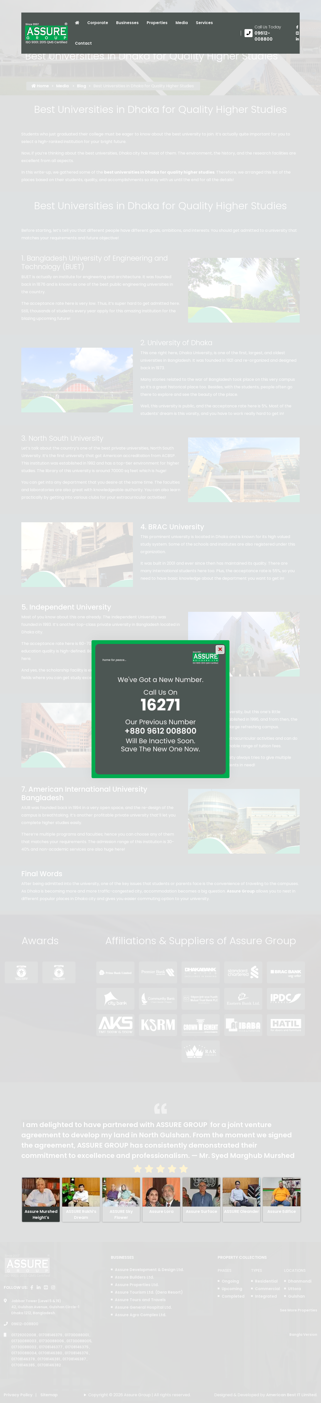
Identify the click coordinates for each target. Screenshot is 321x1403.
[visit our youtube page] (297, 33)
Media (182, 22)
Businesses (127, 22)
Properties (157, 22)
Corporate (97, 22)
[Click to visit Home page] (77, 23)
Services (204, 22)
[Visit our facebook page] (297, 27)
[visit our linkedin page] (297, 39)
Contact (83, 43)
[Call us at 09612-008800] (266, 33)
